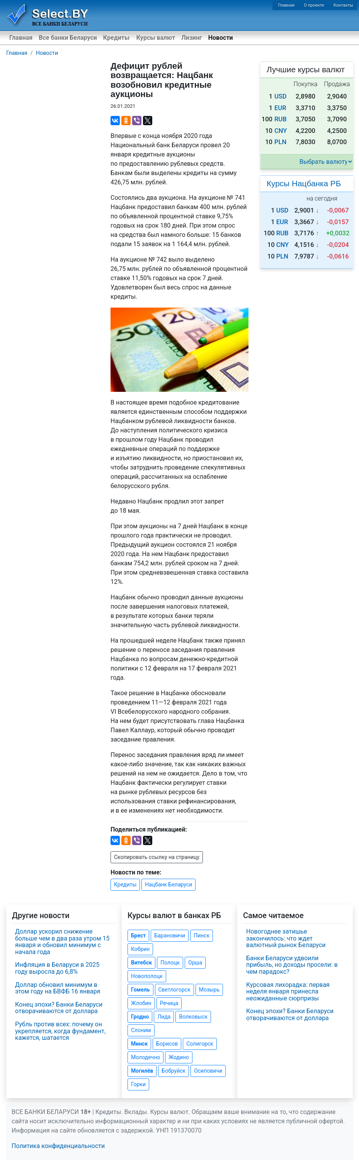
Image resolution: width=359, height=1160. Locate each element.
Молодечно (145, 1057)
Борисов (167, 1044)
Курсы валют (155, 37)
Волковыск (193, 1017)
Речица (169, 1003)
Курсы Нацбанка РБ (304, 183)
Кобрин (140, 949)
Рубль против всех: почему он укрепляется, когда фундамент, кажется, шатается (60, 1031)
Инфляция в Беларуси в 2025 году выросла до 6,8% (57, 968)
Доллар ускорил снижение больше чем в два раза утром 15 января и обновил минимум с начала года (62, 942)
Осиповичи (208, 1071)
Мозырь (209, 990)
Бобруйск (173, 1071)
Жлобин (141, 1003)
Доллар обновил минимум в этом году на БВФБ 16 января (57, 988)
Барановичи (169, 935)
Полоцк (170, 962)
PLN (280, 142)
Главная (286, 5)
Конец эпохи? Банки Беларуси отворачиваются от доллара (58, 1008)
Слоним (141, 1030)
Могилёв (142, 1071)
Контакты (343, 5)
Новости (220, 37)
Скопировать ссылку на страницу (156, 857)
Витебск (141, 962)
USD (280, 96)
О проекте (314, 5)
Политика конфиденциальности (58, 1146)
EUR (280, 108)
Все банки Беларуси (68, 37)
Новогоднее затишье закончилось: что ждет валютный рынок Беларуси (286, 938)
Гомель (140, 990)
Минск (139, 1044)
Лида (163, 1017)
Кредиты (116, 37)
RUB (280, 119)
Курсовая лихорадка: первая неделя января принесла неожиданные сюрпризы (288, 991)
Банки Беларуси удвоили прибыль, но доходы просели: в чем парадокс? (292, 964)
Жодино (178, 1057)
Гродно (140, 1017)
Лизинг (191, 37)
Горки (138, 1084)
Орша (195, 962)
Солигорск (199, 1044)
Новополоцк (147, 976)
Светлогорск (174, 990)
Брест (138, 935)
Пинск (201, 935)
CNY (280, 130)
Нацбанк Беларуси (168, 884)
